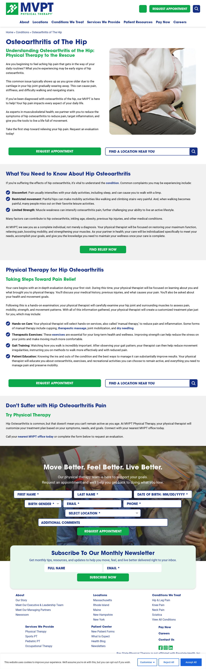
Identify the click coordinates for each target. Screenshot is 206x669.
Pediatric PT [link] (32, 641)
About (24, 22)
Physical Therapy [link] (35, 631)
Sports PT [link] (31, 636)
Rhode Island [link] (101, 605)
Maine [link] (97, 610)
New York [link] (99, 619)
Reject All (169, 662)
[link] (161, 648)
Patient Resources (138, 22)
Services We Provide (103, 22)
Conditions (22, 32)
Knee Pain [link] (158, 605)
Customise (146, 662)
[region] (103, 661)
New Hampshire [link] (103, 614)
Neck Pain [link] (158, 610)
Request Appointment (54, 151)
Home (9, 32)
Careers (179, 22)
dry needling (125, 328)
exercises (58, 334)
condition (112, 183)
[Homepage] (30, 5)
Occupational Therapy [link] (38, 646)
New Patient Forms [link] (103, 631)
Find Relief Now (103, 249)
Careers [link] (164, 633)
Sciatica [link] (157, 614)
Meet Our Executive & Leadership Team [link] (39, 605)
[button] (143, 9)
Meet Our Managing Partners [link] (33, 610)
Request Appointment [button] (169, 9)
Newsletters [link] (98, 646)
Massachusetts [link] (102, 600)
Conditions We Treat (67, 22)
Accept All (191, 662)
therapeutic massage (72, 328)
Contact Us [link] (166, 639)
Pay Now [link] (165, 627)
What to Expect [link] (100, 636)
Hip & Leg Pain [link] (161, 600)
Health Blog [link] (98, 641)
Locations (40, 22)
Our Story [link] (21, 600)
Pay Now (163, 22)
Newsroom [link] (22, 614)
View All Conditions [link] (164, 619)
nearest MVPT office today (36, 436)
